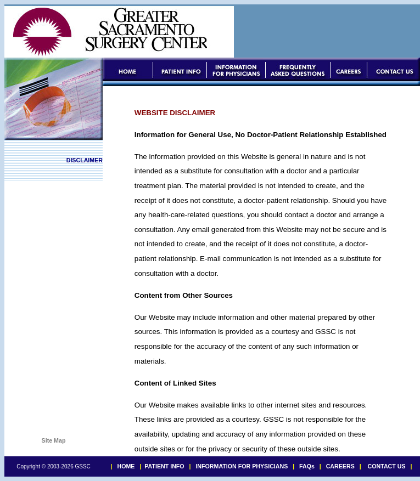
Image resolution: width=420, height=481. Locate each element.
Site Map (54, 440)
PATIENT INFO (164, 466)
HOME (126, 466)
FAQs (307, 466)
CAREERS (340, 466)
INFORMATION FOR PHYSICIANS (241, 466)
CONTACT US (387, 466)
